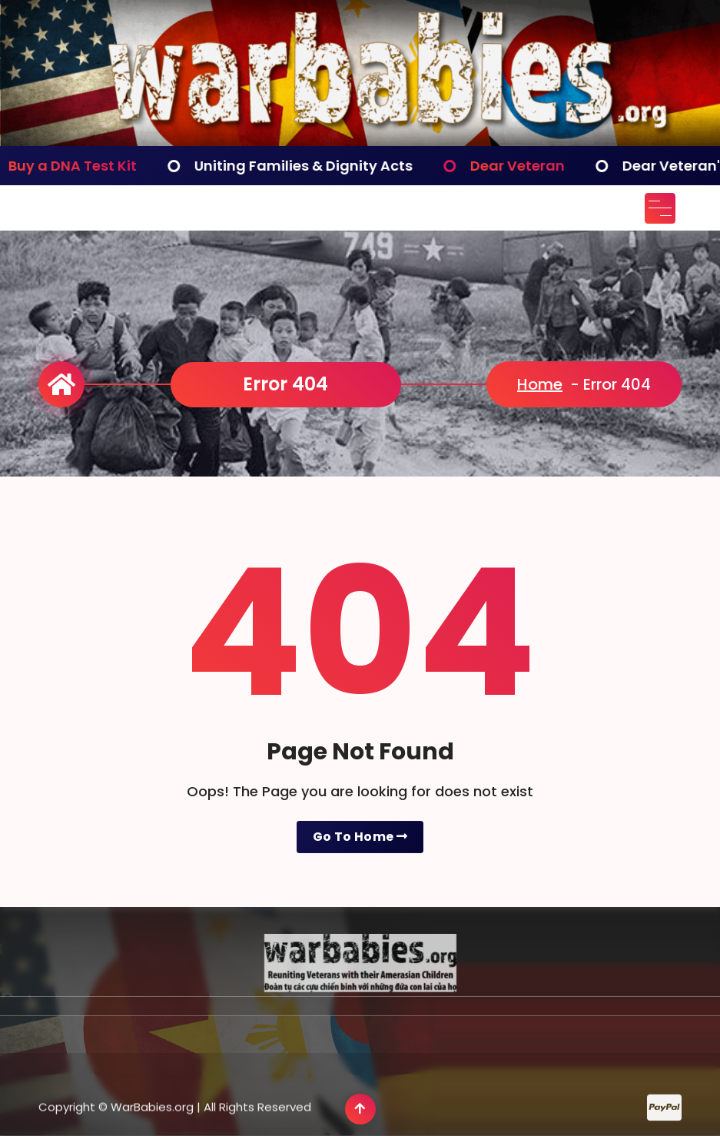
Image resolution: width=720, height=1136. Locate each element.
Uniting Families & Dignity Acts (313, 165)
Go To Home (360, 836)
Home (539, 384)
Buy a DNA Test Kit (82, 165)
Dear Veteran (526, 165)
